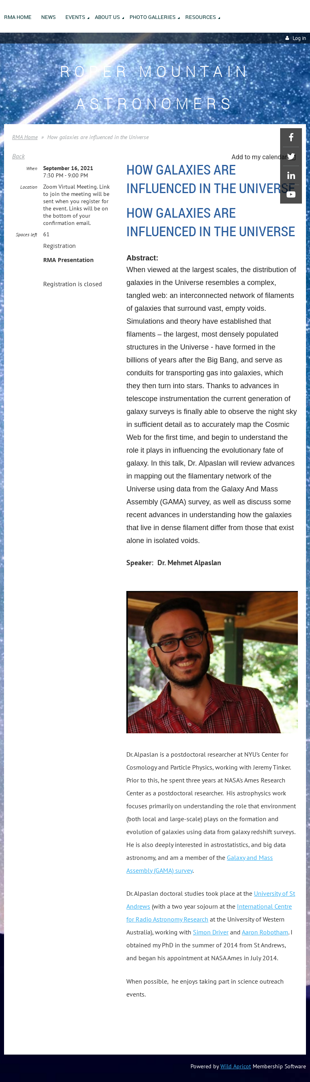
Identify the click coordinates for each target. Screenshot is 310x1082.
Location (28, 187)
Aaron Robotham (265, 932)
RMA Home (25, 137)
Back (18, 156)
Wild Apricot (235, 1066)
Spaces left (26, 234)
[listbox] (264, 157)
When (31, 168)
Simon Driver (210, 932)
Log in (299, 38)
